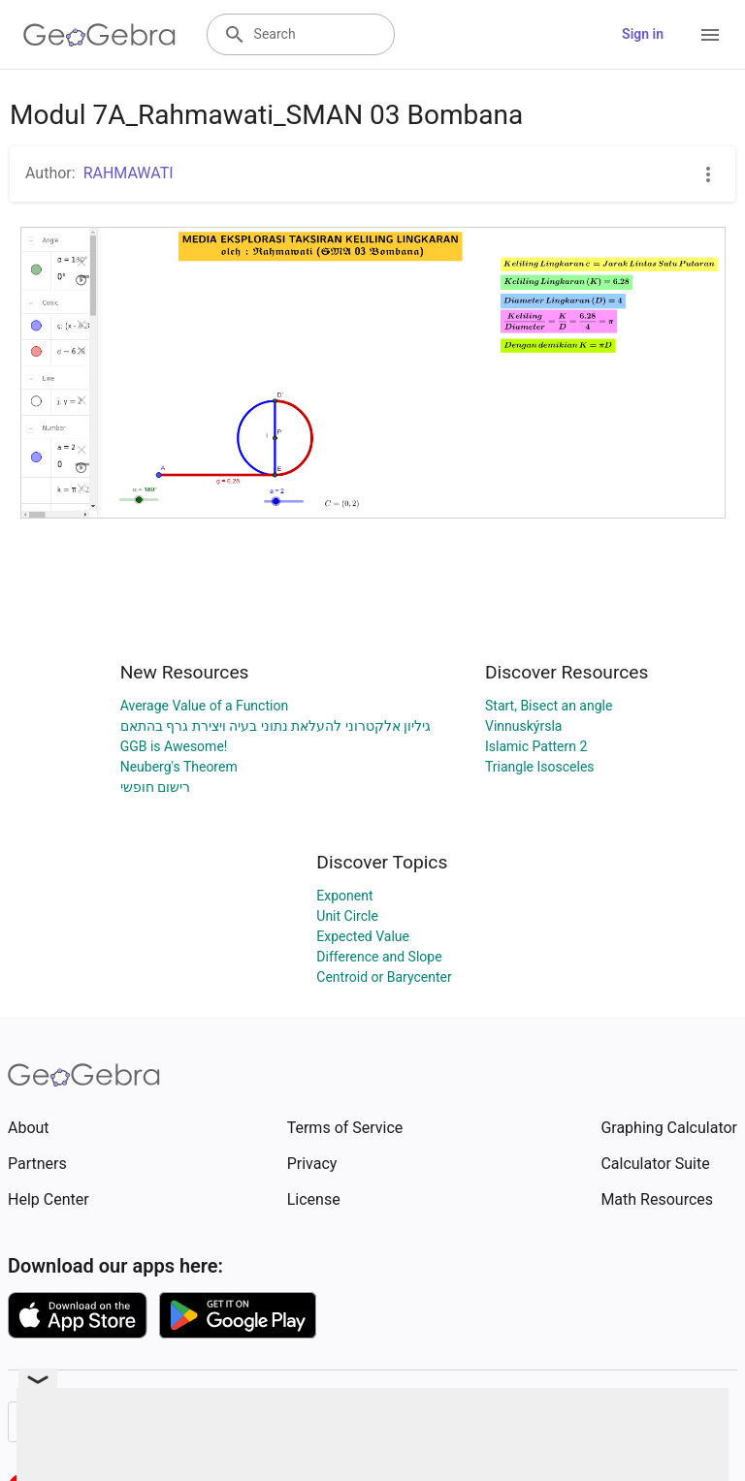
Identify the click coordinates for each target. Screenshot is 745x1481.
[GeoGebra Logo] (99, 35)
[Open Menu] (710, 35)
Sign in (643, 34)
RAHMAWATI (128, 173)
